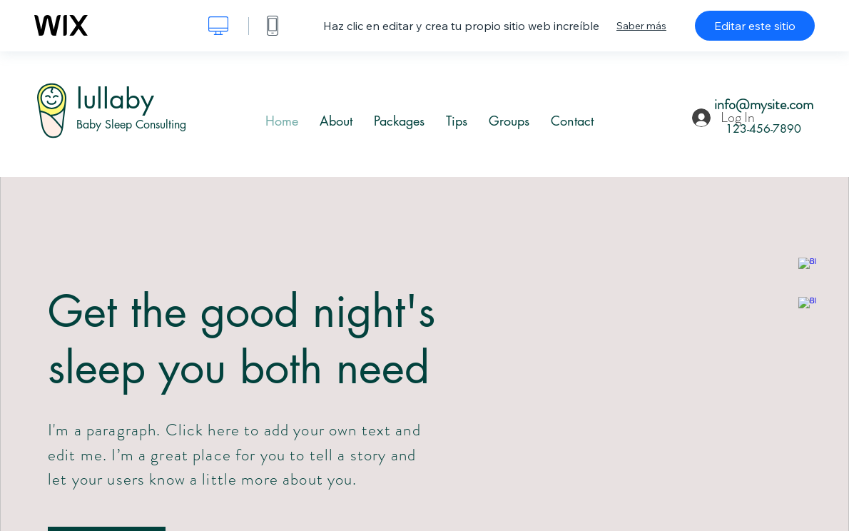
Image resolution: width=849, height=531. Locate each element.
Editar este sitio (754, 26)
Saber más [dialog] (641, 25)
